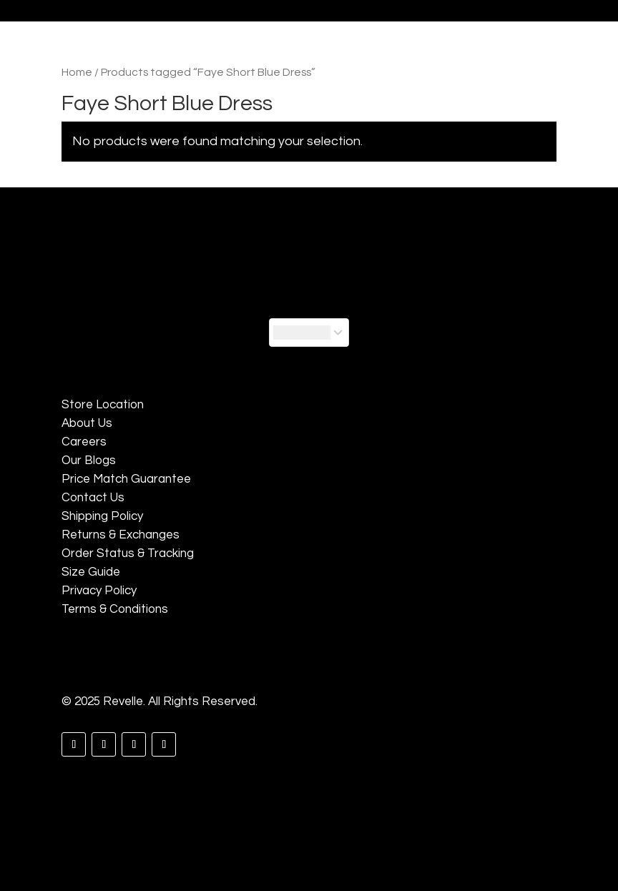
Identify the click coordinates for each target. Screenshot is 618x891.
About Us (87, 423)
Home (77, 72)
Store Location (103, 404)
